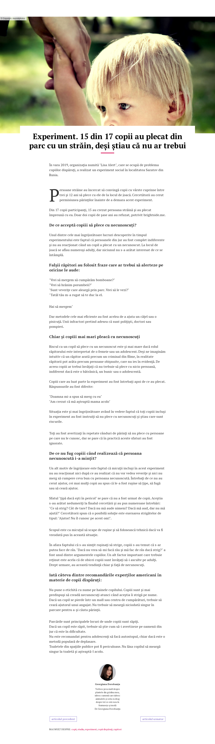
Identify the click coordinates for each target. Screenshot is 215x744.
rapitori (118, 729)
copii (74, 729)
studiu (81, 729)
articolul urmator (153, 719)
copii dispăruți (105, 729)
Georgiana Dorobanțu (107, 684)
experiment (91, 729)
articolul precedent (63, 719)
